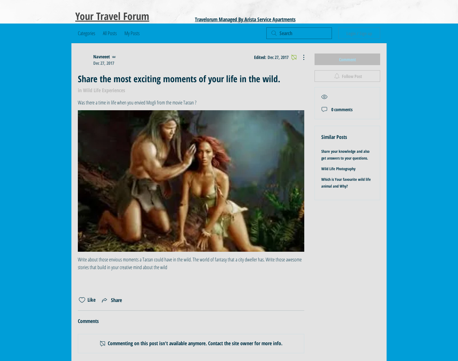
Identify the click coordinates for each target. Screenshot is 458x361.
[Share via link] (111, 300)
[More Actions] (300, 57)
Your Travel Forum (112, 16)
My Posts (132, 33)
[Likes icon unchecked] (82, 300)
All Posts (110, 33)
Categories (86, 33)
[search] (299, 33)
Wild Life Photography (338, 168)
